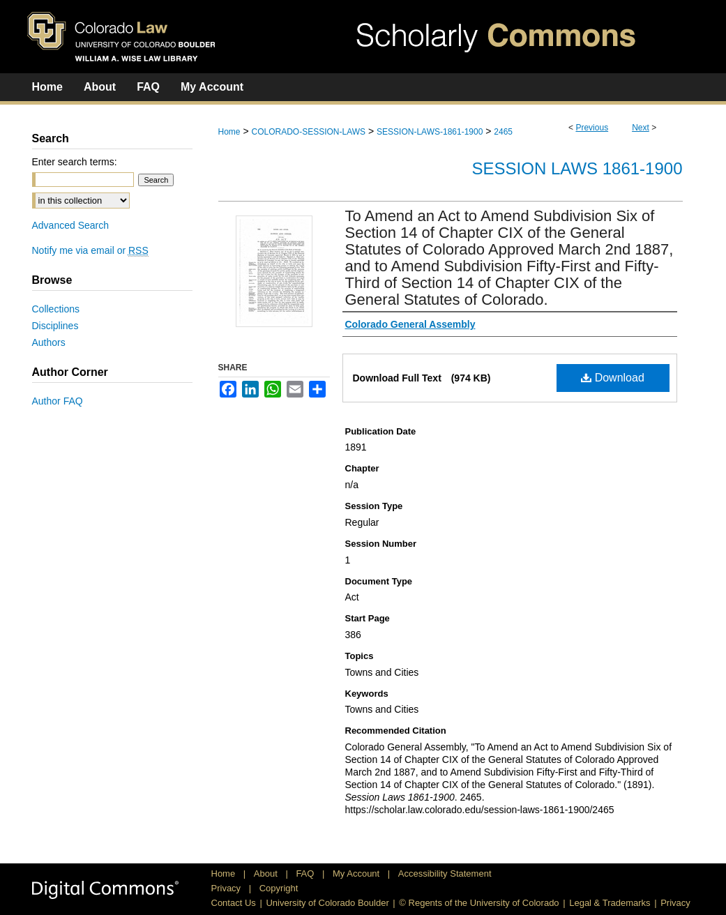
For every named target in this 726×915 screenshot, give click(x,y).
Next (640, 128)
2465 (503, 132)
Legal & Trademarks (609, 903)
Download (612, 378)
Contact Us (233, 903)
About (267, 873)
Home (229, 132)
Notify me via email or (90, 250)
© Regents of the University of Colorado (479, 903)
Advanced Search (70, 225)
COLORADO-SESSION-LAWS (308, 132)
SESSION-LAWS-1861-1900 (430, 132)
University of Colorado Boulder (327, 903)
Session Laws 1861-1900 (577, 168)
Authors (49, 342)
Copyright (278, 888)
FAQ (306, 873)
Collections (56, 309)
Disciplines (55, 325)
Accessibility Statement (445, 873)
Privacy (227, 888)
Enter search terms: (74, 161)
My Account (357, 873)
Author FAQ (57, 401)
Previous (591, 128)
